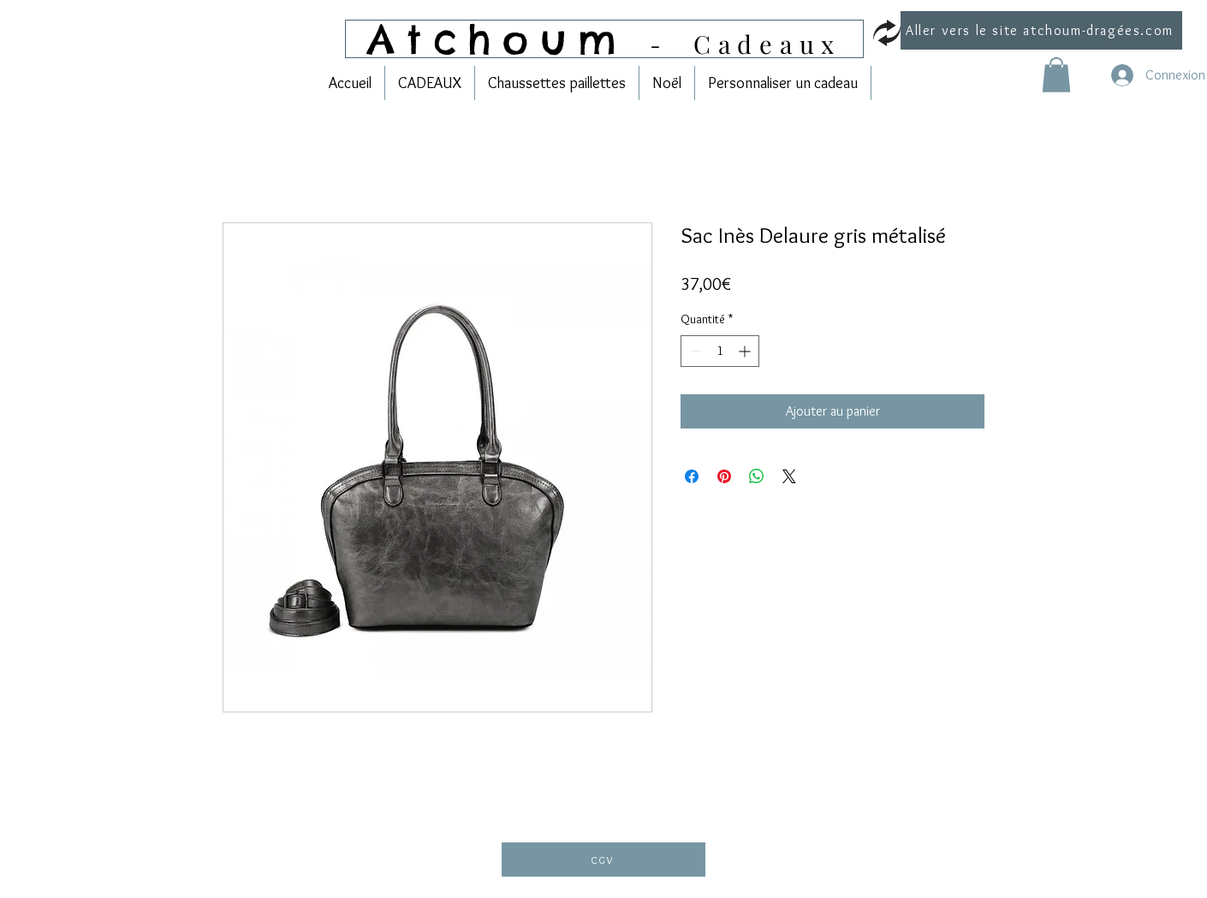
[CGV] (603, 859)
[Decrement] (694, 351)
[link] (1056, 74)
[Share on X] (789, 476)
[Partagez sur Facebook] (691, 476)
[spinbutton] (720, 351)
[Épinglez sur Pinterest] (724, 476)
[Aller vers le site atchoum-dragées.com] (1041, 30)
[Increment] (746, 351)
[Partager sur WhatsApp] (756, 476)
